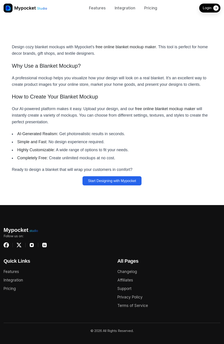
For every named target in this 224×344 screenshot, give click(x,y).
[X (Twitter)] (19, 245)
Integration (125, 8)
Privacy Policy (130, 297)
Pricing (150, 8)
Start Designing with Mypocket (112, 181)
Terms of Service (132, 305)
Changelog (127, 271)
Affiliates (125, 280)
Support (124, 288)
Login (211, 8)
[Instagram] (31, 245)
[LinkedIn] (44, 245)
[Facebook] (6, 245)
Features (97, 8)
